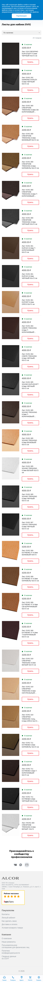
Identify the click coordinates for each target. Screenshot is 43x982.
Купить (30, 62)
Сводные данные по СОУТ (9, 957)
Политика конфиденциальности (11, 952)
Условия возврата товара (12, 928)
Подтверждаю (21, 16)
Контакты (6, 914)
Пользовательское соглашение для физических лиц (15, 946)
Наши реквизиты (9, 942)
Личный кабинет (8, 918)
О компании (7, 938)
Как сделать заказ (9, 921)
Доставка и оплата (9, 924)
